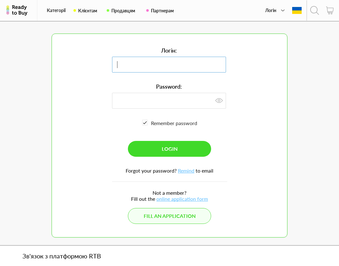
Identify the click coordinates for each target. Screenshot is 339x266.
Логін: (169, 50)
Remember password (174, 123)
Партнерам (162, 10)
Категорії (56, 10)
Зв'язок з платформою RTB (61, 256)
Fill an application (170, 216)
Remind (186, 171)
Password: (169, 86)
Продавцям (123, 10)
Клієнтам (87, 10)
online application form (182, 199)
